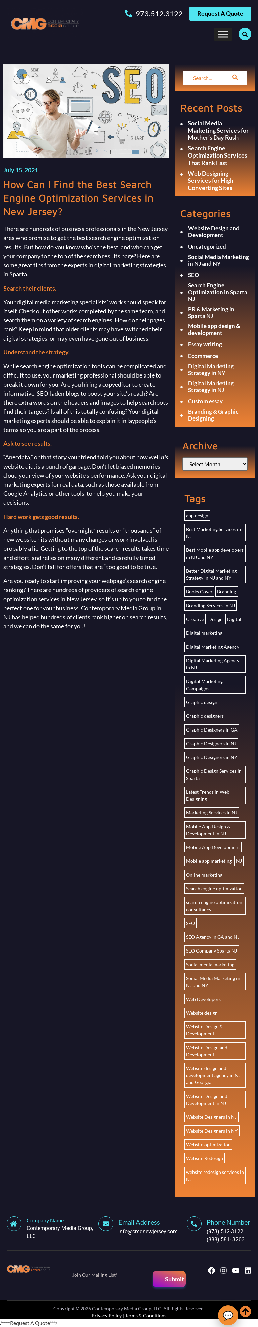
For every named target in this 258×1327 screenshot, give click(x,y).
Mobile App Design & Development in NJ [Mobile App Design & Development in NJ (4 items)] (208, 830)
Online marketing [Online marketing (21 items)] (204, 875)
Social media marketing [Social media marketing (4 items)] (210, 964)
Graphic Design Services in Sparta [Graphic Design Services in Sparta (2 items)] (214, 774)
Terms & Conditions (145, 1315)
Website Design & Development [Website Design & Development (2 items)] (204, 1030)
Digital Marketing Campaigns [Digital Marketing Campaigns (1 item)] (204, 684)
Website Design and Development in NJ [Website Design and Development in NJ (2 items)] (206, 1099)
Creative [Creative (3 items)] (195, 619)
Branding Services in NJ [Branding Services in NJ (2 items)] (210, 605)
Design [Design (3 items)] (215, 619)
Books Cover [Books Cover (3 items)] (199, 591)
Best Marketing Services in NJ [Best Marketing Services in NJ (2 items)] (213, 532)
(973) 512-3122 (225, 1231)
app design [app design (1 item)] (197, 515)
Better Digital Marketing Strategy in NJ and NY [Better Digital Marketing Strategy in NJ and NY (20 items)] (211, 574)
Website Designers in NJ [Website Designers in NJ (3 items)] (211, 1117)
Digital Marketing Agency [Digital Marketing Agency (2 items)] (212, 647)
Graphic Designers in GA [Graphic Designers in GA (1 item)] (212, 730)
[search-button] (235, 78)
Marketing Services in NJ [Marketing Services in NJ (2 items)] (212, 812)
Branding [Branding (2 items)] (226, 591)
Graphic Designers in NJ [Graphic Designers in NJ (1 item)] (211, 743)
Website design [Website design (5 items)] (202, 1013)
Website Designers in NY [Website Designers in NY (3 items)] (212, 1131)
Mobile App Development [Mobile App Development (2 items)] (213, 847)
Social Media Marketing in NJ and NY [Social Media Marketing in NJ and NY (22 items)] (213, 981)
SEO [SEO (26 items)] (190, 923)
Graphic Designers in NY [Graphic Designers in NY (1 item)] (212, 757)
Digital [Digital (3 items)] (234, 619)
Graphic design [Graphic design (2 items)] (201, 702)
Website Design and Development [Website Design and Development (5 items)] (206, 1051)
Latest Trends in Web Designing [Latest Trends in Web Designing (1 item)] (207, 795)
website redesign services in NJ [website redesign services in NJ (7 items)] (215, 1175)
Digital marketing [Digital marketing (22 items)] (204, 633)
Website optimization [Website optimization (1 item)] (208, 1144)
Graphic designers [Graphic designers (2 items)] (205, 716)
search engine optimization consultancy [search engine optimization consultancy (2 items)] (214, 905)
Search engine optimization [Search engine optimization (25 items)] (214, 888)
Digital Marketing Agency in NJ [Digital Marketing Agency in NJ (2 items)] (212, 664)
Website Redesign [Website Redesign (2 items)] (204, 1158)
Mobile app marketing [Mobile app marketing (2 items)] (209, 861)
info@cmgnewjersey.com (148, 1231)
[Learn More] (52, 1228)
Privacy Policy (107, 1315)
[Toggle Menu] (223, 34)
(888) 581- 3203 (226, 1239)
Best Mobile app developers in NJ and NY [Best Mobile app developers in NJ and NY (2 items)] (215, 553)
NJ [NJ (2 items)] (239, 861)
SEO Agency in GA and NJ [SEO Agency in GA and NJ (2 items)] (213, 937)
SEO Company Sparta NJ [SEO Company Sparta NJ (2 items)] (211, 951)
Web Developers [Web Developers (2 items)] (203, 999)
